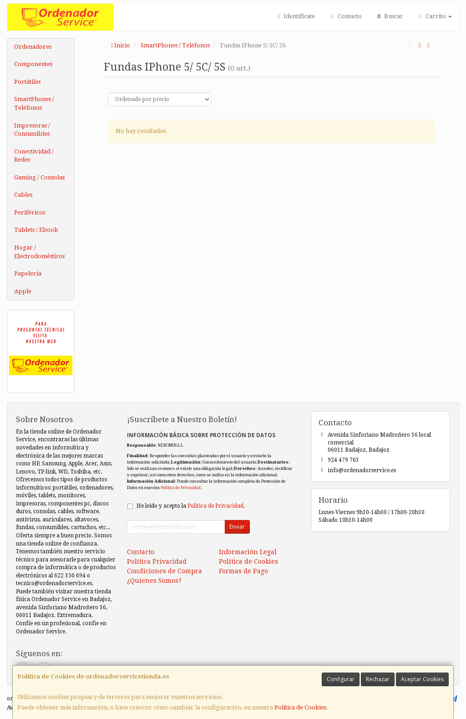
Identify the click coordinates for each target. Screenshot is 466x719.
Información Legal (248, 552)
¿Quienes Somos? (154, 580)
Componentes (33, 64)
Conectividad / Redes (34, 155)
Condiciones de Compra (164, 571)
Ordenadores (32, 46)
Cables (23, 194)
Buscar (389, 16)
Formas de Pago (243, 571)
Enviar (237, 526)
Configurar (341, 679)
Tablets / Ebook (36, 229)
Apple (22, 291)
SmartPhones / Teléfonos (34, 103)
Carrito (434, 16)
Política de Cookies (300, 707)
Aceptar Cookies (422, 679)
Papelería (27, 273)
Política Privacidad (157, 561)
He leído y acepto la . (191, 506)
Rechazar (378, 679)
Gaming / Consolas (39, 177)
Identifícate (295, 16)
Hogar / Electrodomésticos (39, 252)
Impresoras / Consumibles (32, 130)
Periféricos (29, 212)
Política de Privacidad (181, 487)
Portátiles (27, 81)
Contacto (345, 16)
